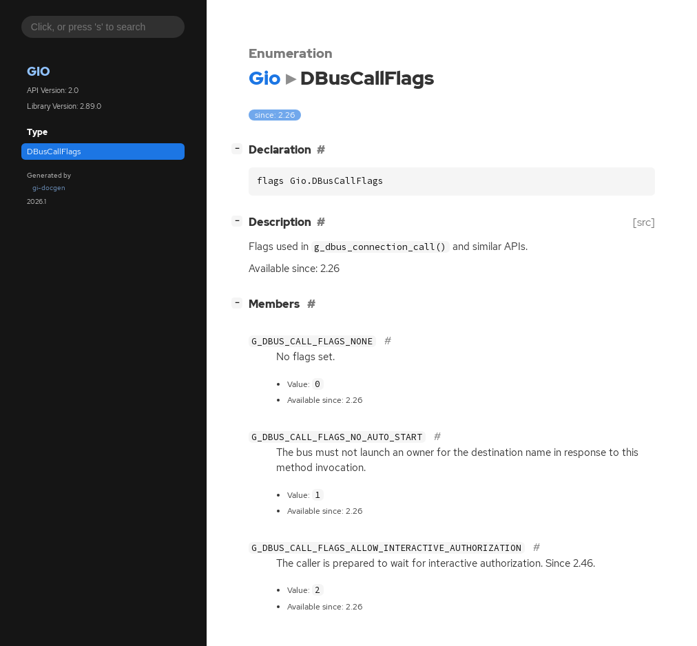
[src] (644, 222)
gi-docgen (48, 187)
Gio (38, 71)
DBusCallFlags (54, 151)
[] (239, 148)
